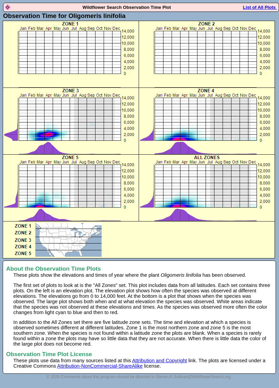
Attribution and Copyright (159, 360)
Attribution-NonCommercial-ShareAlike (100, 366)
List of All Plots (260, 7)
